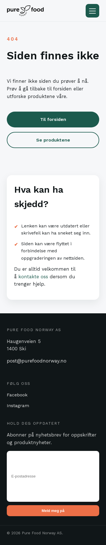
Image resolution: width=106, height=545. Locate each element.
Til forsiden (53, 119)
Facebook (17, 395)
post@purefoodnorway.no (36, 361)
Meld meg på (53, 511)
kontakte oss (33, 276)
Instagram (18, 405)
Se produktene (53, 140)
